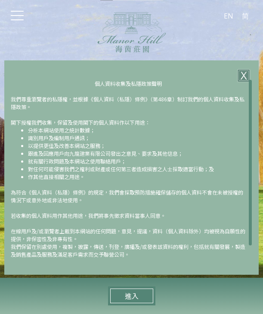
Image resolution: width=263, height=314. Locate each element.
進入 (132, 296)
